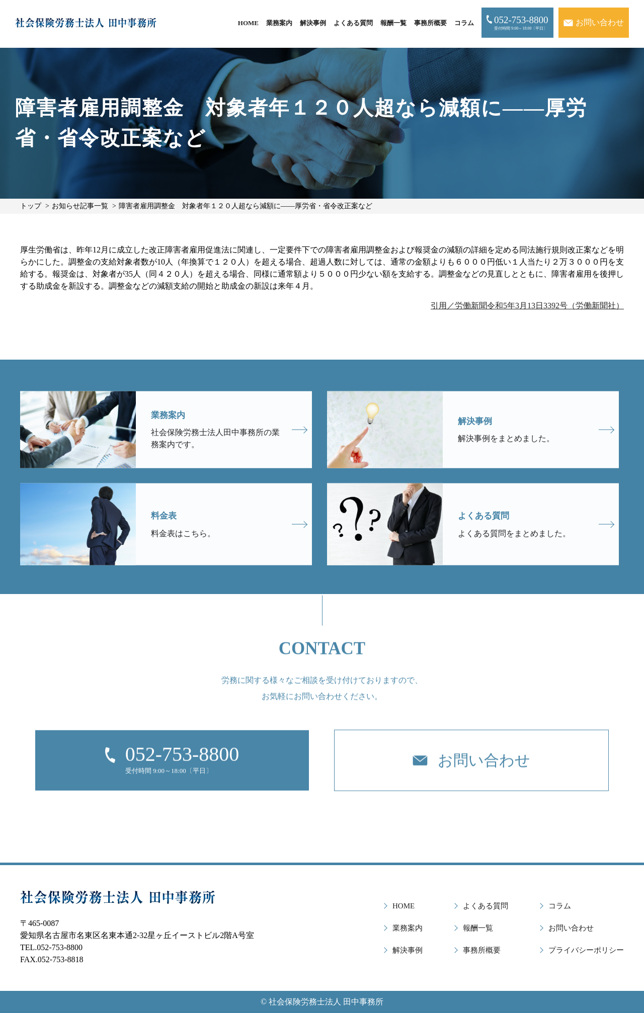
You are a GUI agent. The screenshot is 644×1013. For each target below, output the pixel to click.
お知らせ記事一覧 (80, 206)
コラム (464, 23)
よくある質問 (353, 23)
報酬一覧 (393, 23)
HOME (248, 23)
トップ (30, 206)
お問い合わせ (571, 928)
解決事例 (313, 23)
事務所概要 (430, 23)
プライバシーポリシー (586, 950)
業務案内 (279, 23)
